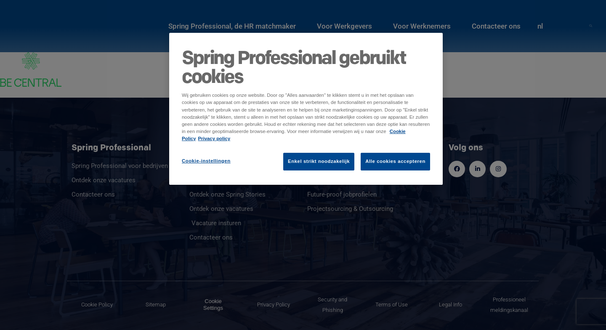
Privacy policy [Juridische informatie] (214, 138)
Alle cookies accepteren (395, 161)
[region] (306, 108)
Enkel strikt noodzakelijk (319, 161)
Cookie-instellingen (206, 160)
